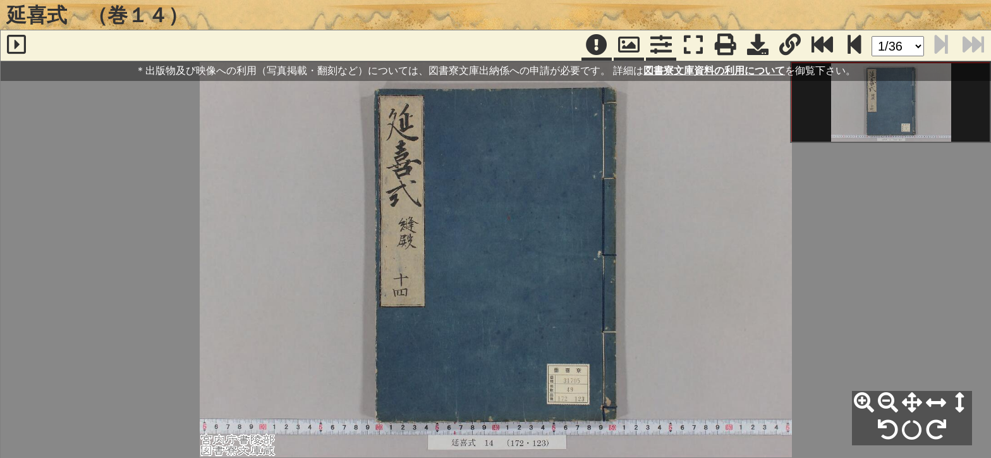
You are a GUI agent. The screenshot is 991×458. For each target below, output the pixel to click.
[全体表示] (912, 403)
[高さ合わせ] (960, 403)
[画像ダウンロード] (758, 45)
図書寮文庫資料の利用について (714, 70)
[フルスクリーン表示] (693, 45)
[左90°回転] (888, 430)
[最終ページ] (822, 45)
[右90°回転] (936, 430)
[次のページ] (854, 45)
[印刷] (725, 45)
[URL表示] (790, 45)
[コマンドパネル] (661, 45)
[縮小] (888, 403)
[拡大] (864, 403)
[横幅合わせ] (936, 403)
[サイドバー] (16, 45)
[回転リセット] (912, 430)
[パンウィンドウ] (629, 45)
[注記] (596, 45)
